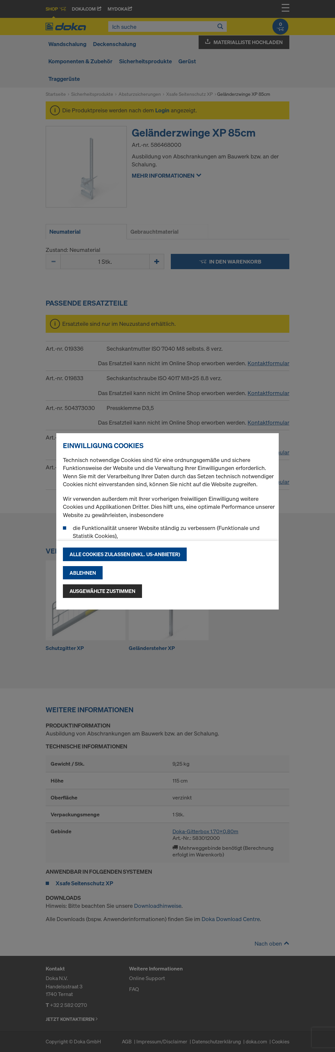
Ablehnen (83, 572)
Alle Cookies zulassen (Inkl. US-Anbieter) (125, 554)
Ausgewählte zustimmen (102, 591)
